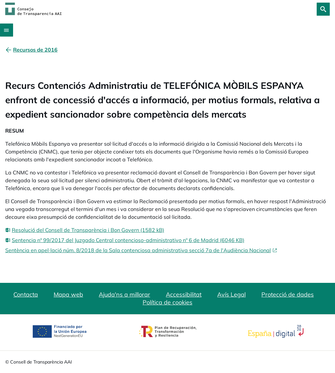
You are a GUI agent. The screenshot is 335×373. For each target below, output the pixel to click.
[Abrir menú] (6, 30)
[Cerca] (323, 9)
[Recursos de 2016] (35, 50)
